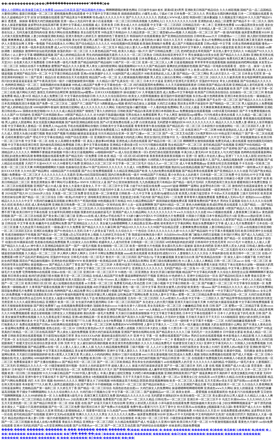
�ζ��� (133, 429)
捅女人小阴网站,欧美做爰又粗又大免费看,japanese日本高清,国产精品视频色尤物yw (53, 9)
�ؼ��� (257, 429)
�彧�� (229, 429)
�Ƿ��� (95, 437)
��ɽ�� (94, 433)
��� (82, 433)
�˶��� (70, 429)
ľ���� (108, 433)
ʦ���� (243, 429)
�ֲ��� (19, 429)
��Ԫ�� (179, 433)
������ (35, 429)
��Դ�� (70, 433)
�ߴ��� (63, 437)
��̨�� (101, 429)
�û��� (216, 429)
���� (7, 429)
